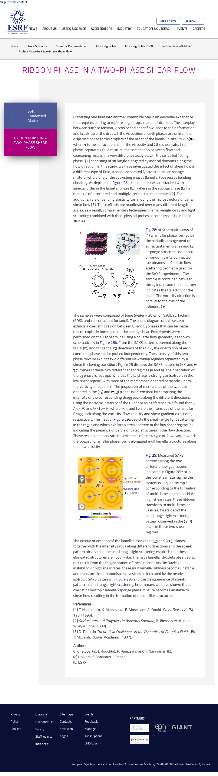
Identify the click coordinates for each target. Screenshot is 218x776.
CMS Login (92, 743)
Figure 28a (120, 182)
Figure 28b (108, 342)
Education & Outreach (154, 28)
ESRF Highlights (106, 46)
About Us (49, 28)
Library (39, 714)
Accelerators (101, 28)
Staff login (42, 736)
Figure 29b (124, 579)
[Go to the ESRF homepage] (17, 21)
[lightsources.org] (139, 739)
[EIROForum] (139, 728)
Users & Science (74, 28)
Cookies (16, 729)
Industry (124, 28)
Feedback (91, 721)
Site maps (66, 714)
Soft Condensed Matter (176, 46)
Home (14, 46)
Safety (39, 729)
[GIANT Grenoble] (182, 728)
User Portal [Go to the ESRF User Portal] (168, 21)
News (33, 28)
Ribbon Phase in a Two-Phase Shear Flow (30, 142)
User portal (42, 722)
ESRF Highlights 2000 (139, 46)
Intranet (40, 744)
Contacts (66, 721)
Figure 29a (122, 419)
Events (182, 28)
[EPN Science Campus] (160, 728)
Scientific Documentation (71, 46)
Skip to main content (13, 2)
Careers (199, 28)
